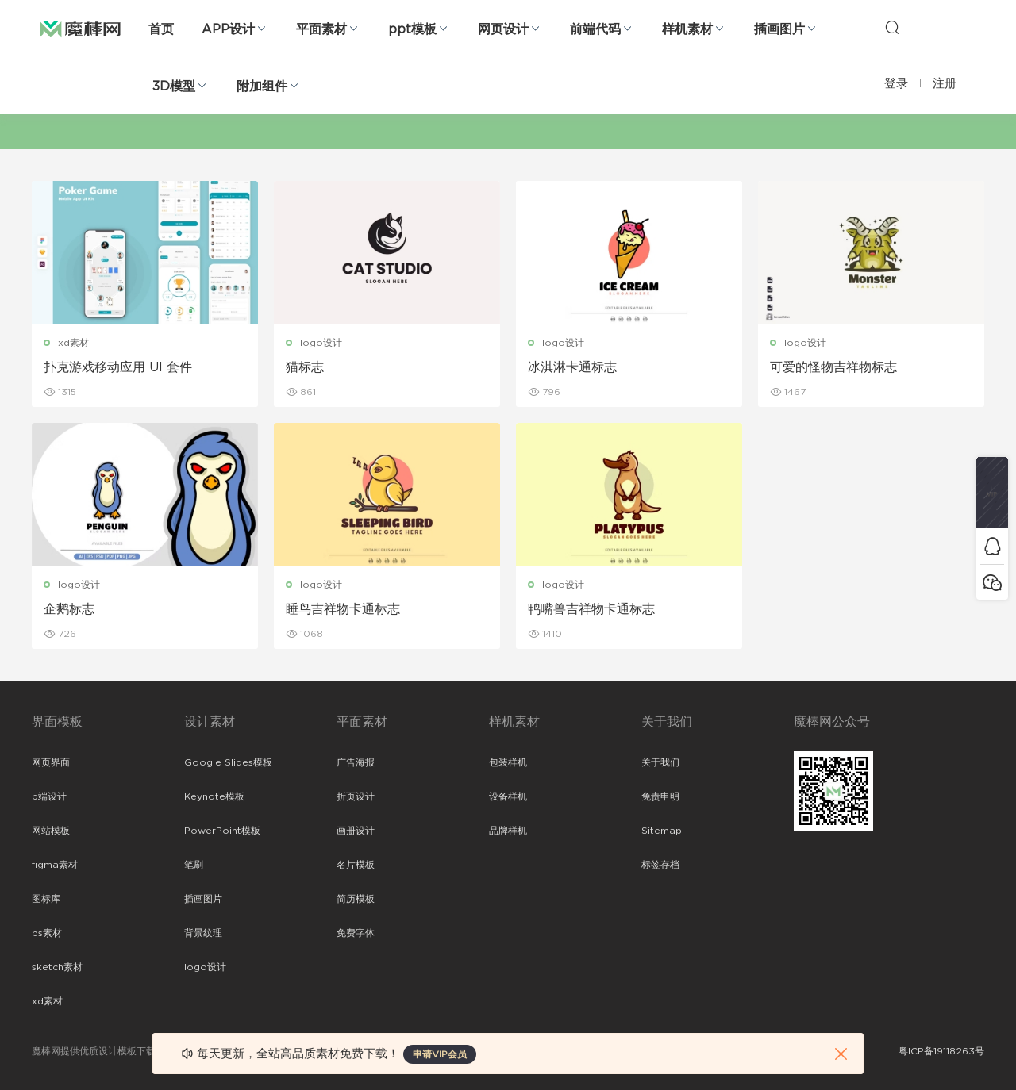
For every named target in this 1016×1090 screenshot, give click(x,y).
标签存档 (660, 864)
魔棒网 (80, 28)
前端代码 (595, 29)
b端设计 (49, 796)
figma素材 (55, 864)
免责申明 (660, 796)
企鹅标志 (69, 609)
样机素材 (687, 29)
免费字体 (356, 933)
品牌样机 (508, 830)
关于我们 (660, 762)
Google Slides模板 (228, 762)
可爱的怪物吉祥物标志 (833, 367)
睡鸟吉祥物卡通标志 (343, 609)
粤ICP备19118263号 (941, 1051)
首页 (161, 29)
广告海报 (356, 762)
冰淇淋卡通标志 (572, 367)
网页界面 (51, 762)
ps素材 (47, 933)
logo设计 (321, 342)
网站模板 (51, 830)
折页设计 (356, 796)
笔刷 (193, 864)
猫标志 (305, 367)
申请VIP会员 (440, 1054)
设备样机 (508, 796)
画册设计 (356, 830)
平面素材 (321, 29)
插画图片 (779, 29)
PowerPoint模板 (222, 830)
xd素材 (73, 342)
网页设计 (503, 29)
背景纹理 (203, 933)
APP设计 (228, 29)
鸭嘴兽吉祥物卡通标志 (591, 609)
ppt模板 (412, 29)
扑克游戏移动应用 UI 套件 (118, 367)
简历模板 (356, 899)
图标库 (46, 899)
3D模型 (173, 86)
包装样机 (508, 762)
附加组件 (262, 86)
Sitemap (661, 830)
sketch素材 (57, 967)
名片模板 (356, 864)
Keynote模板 (214, 796)
